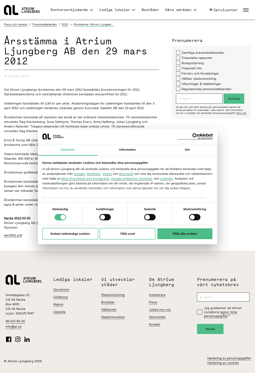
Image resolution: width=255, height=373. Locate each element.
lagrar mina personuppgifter (220, 314)
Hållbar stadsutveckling (196, 79)
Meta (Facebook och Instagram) (85, 178)
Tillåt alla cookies (185, 233)
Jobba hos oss (160, 309)
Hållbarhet (108, 309)
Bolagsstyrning (190, 63)
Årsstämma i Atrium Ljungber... (94, 24)
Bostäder (150, 9)
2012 (65, 24)
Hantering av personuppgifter (229, 358)
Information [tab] (127, 149)
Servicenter (223, 9)
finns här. (241, 113)
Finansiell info (189, 68)
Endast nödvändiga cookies (70, 233)
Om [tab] (187, 149)
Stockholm (61, 289)
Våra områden (178, 9)
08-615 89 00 (15, 321)
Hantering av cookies (223, 363)
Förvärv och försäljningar (197, 73)
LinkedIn (166, 178)
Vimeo (107, 173)
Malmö (58, 304)
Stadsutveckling (113, 295)
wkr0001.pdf (13, 235)
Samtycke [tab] (68, 149)
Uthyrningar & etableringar (198, 84)
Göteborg (60, 297)
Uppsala (59, 312)
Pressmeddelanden (44, 24)
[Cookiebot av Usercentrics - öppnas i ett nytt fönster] (195, 136)
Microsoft (126, 173)
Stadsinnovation (113, 317)
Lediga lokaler (114, 9)
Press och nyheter (15, 24)
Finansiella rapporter (194, 58)
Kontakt (154, 324)
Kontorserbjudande (69, 9)
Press (153, 302)
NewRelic (94, 173)
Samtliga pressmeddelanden (200, 53)
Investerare (157, 295)
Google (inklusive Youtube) (131, 178)
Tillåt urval (127, 233)
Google (79, 173)
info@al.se (14, 326)
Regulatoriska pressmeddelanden (203, 89)
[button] (246, 10)
